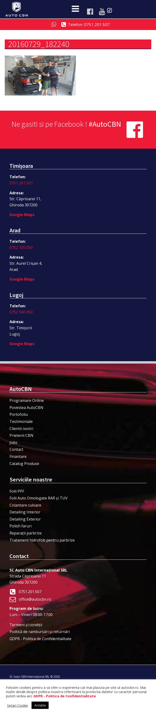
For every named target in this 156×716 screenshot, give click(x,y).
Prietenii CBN (21, 435)
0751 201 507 (21, 183)
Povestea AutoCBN (26, 407)
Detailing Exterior (25, 519)
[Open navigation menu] (75, 9)
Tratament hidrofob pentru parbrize (42, 540)
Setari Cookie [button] (17, 705)
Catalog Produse (24, 463)
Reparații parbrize (25, 533)
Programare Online (26, 400)
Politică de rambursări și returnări (39, 631)
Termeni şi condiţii (25, 624)
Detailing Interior (24, 512)
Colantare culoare (25, 505)
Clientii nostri (21, 428)
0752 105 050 (21, 247)
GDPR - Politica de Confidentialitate (40, 638)
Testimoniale (21, 421)
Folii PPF (16, 491)
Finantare (18, 456)
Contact (16, 449)
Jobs (13, 442)
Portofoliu (18, 414)
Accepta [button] (40, 705)
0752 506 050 (21, 312)
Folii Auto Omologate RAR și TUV (38, 498)
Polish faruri (20, 526)
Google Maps (21, 214)
